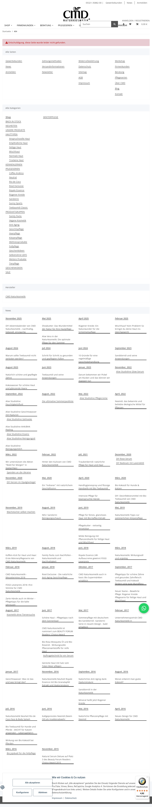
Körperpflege (15, 237)
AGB (81, 77)
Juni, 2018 (83, 547)
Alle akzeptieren (32, 782)
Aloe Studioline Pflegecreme (93, 398)
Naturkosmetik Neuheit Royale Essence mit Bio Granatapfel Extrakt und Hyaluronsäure (57, 682)
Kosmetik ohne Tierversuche (21, 614)
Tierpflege (14, 263)
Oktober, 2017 (86, 566)
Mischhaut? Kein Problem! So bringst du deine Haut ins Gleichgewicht (129, 328)
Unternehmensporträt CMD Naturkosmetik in (128, 619)
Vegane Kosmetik (17, 220)
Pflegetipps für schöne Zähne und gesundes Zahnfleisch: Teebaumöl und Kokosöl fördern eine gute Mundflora (129, 579)
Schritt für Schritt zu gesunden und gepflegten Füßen (57, 357)
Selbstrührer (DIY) (18, 254)
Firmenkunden (122, 66)
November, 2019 (14, 507)
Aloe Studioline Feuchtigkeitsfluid (14, 403)
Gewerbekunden (114, 2)
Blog (117, 88)
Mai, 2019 (120, 507)
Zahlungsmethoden (51, 61)
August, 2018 (48, 547)
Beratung (119, 72)
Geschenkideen (16, 250)
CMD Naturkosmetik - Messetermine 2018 (16, 576)
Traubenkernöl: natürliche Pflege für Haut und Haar (92, 463)
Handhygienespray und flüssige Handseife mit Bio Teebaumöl (94, 487)
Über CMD (120, 83)
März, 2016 (11, 748)
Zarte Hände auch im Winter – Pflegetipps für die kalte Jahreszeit (20, 601)
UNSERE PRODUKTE (15, 130)
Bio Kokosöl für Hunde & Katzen (127, 487)
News (129, 2)
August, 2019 (48, 507)
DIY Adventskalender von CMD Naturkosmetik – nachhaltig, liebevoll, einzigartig (21, 328)
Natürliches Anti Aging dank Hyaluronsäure (92, 680)
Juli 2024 (46, 348)
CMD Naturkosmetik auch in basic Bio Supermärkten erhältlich (92, 577)
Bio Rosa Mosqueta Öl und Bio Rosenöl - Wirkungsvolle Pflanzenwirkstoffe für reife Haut (57, 646)
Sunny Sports (15, 203)
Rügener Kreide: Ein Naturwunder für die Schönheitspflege (89, 328)
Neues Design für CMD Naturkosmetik (126, 718)
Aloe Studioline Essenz (18, 434)
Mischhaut (14, 151)
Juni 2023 (46, 367)
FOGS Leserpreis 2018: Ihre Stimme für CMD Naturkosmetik (19, 587)
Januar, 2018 (48, 566)
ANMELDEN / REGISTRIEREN (136, 20)
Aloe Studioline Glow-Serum (130, 371)
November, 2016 (50, 671)
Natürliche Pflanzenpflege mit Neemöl (93, 718)
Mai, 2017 (83, 610)
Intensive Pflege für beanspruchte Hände (89, 497)
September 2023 (123, 348)
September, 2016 (87, 671)
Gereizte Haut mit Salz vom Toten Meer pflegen (55, 664)
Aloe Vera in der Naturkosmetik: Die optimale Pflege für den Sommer (56, 339)
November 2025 (14, 318)
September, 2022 (14, 393)
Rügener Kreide (17, 194)
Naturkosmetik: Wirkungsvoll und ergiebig (129, 557)
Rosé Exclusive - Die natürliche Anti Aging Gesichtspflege (57, 576)
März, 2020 (120, 477)
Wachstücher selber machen (21, 511)
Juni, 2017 (47, 610)
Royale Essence (16, 190)
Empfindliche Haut (18, 142)
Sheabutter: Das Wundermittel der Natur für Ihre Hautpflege (57, 327)
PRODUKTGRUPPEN (15, 211)
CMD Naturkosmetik (15, 296)
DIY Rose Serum (124, 458)
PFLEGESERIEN (13, 168)
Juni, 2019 (83, 507)
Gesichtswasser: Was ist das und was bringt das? (19, 680)
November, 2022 (123, 367)
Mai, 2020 (47, 477)
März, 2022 (11, 454)
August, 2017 (12, 610)
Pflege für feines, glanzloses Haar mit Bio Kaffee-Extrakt (92, 516)
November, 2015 (50, 748)
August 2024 (12, 348)
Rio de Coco (15, 181)
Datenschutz (71, 798)
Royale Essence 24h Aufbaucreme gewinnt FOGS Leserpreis (93, 558)
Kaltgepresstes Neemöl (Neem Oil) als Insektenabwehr (57, 718)
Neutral (13, 177)
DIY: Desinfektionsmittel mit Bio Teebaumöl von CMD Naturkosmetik (130, 498)
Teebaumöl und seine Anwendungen (53, 376)
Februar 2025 (121, 318)
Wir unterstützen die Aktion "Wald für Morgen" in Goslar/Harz (19, 464)
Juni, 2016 (47, 708)
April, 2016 (120, 708)
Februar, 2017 (122, 610)
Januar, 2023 (85, 367)
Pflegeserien (121, 77)
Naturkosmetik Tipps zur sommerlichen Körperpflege (129, 516)
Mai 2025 (46, 318)
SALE (8, 272)
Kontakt (119, 93)
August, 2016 (121, 671)
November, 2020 (14, 477)
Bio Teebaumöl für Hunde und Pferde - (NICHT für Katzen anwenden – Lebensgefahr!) (21, 729)
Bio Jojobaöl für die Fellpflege (21, 753)
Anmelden (142, 2)
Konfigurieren (22, 792)
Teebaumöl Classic (18, 207)
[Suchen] (95, 24)
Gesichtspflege (16, 229)
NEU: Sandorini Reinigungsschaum (51, 516)
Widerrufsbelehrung (89, 61)
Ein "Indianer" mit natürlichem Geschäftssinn (57, 487)
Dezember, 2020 (123, 454)
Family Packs (15, 216)
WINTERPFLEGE (50, 117)
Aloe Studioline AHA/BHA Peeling (18, 428)
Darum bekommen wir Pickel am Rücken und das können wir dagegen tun (94, 377)
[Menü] (147, 778)
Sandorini (14, 198)
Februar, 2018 (12, 566)
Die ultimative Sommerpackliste (57, 401)
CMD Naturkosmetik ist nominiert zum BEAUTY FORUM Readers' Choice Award (57, 631)
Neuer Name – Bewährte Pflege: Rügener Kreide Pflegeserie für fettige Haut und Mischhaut (130, 596)
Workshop (120, 61)
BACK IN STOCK (13, 121)
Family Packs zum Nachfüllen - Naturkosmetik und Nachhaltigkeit (57, 558)
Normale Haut (16, 155)
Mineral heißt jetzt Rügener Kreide (92, 702)
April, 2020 (84, 477)
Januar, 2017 (12, 671)
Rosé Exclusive (16, 186)
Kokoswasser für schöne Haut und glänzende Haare (20, 387)
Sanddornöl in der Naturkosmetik (88, 691)
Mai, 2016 (83, 708)
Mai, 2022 (83, 393)
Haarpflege (14, 233)
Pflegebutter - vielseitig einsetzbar (90, 527)
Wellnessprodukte (18, 241)
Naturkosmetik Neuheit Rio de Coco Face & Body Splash (21, 718)
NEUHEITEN (11, 125)
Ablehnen (42, 792)
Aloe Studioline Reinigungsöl (21, 438)
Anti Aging (14, 224)
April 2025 (84, 318)
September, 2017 (123, 566)
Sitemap (83, 72)
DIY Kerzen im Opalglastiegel (21, 482)
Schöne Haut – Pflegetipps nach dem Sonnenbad (57, 619)
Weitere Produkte (17, 259)
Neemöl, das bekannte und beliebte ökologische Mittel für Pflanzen (130, 404)
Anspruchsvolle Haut (19, 138)
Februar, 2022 (49, 454)
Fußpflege (14, 246)
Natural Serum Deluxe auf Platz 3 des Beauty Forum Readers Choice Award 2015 (57, 759)
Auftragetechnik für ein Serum (58, 655)
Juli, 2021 (83, 454)
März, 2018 (120, 547)
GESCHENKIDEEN (14, 267)
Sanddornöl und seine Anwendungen (126, 357)
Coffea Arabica (16, 173)
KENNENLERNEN (14, 164)
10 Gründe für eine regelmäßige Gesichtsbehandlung (89, 358)
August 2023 (12, 367)
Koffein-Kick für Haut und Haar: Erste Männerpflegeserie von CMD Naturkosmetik (21, 558)
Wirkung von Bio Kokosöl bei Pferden (20, 742)
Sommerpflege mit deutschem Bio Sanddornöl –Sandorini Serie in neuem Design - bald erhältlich (93, 622)
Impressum (57, 798)
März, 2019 (11, 547)
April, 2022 (120, 393)
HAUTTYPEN (11, 134)
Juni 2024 (83, 348)
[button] (123, 24)
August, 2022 (48, 393)
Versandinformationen (53, 66)
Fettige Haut (15, 147)
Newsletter (47, 72)
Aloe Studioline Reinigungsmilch (14, 447)
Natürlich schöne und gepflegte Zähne (21, 376)
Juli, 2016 (10, 708)
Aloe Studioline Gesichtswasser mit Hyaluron (21, 413)
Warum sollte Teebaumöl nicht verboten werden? (21, 357)
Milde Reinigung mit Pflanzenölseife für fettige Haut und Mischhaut (94, 539)
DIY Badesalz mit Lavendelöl (130, 463)
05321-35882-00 (94, 2)
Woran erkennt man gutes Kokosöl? (128, 680)
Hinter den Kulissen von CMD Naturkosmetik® (56, 463)
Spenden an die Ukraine (19, 472)
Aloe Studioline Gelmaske (19, 419)
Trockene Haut (16, 160)
